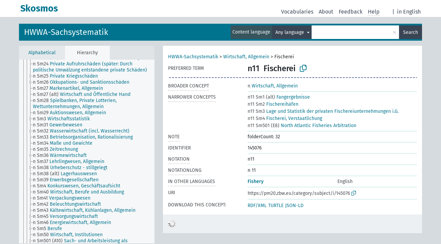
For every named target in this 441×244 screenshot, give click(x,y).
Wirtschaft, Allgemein (246, 57)
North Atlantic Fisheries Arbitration (302, 125)
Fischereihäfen (273, 104)
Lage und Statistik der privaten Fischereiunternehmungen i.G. (323, 111)
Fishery (256, 181)
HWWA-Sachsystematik (66, 32)
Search (410, 32)
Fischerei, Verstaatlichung (285, 118)
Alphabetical (42, 53)
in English (409, 11)
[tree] (86, 151)
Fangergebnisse (279, 97)
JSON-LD (294, 205)
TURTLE (276, 205)
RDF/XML (257, 205)
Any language (290, 32)
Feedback (350, 11)
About (326, 11)
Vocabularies (297, 11)
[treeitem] (97, 67)
